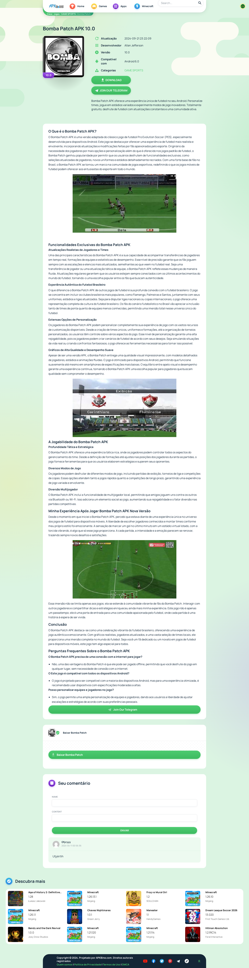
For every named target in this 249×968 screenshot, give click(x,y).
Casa (49, 13)
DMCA (125, 964)
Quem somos (65, 964)
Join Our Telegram (111, 90)
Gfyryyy (66, 842)
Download (111, 80)
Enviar (124, 830)
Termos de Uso (111, 964)
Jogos (57, 13)
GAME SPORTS (68, 13)
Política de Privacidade (88, 964)
